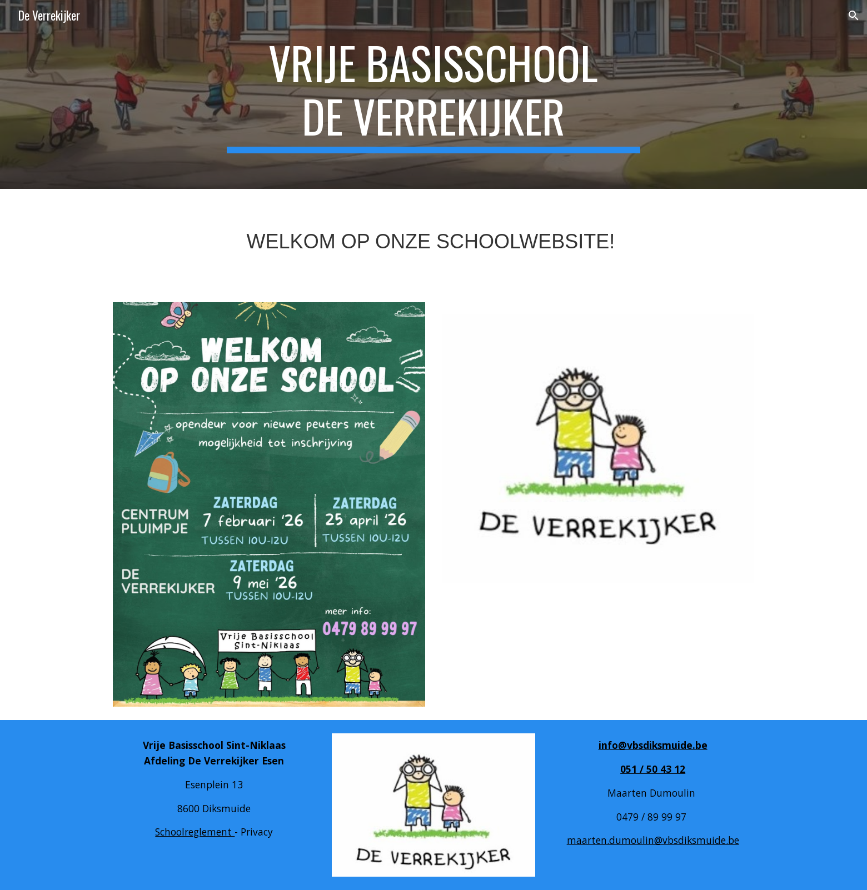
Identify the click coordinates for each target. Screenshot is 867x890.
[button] (853, 15)
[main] (433, 94)
